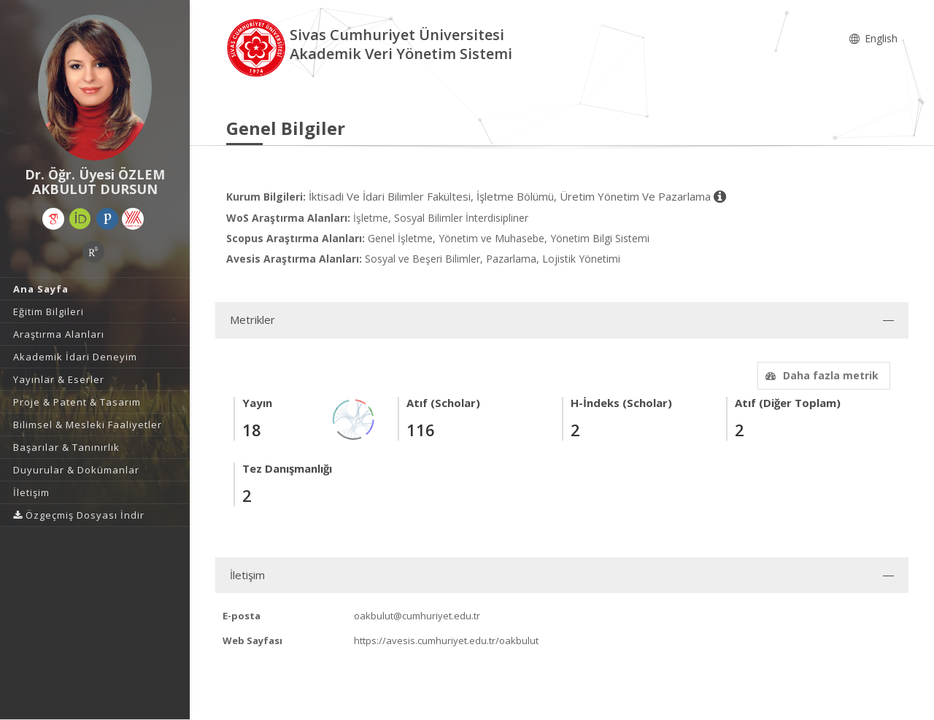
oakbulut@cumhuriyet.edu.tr (417, 615)
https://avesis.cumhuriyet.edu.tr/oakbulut (446, 640)
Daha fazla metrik (820, 375)
